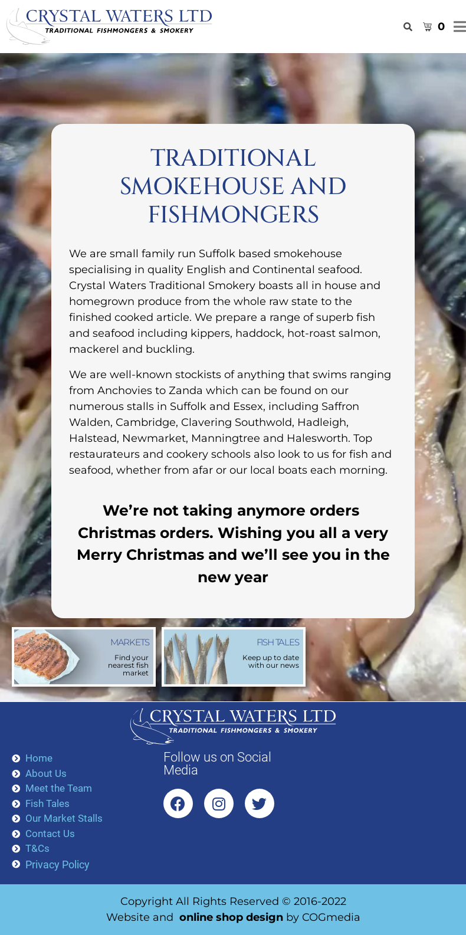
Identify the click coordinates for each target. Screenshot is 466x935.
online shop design (231, 917)
